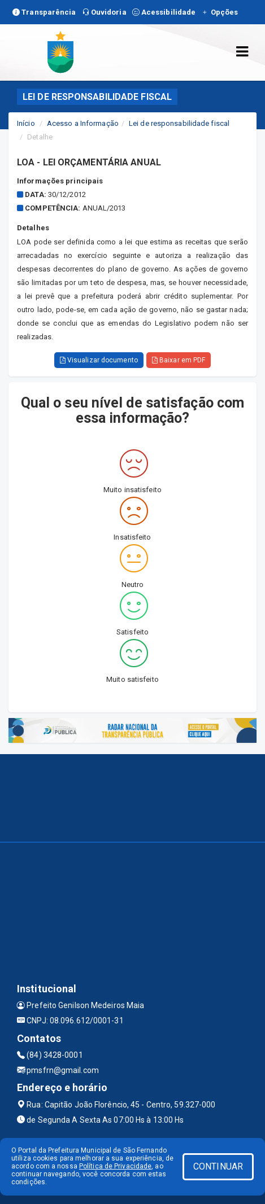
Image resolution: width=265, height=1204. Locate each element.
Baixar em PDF (179, 360)
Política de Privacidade (115, 1166)
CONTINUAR (218, 1166)
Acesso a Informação (83, 123)
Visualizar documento (99, 360)
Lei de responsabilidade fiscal (179, 123)
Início (26, 123)
